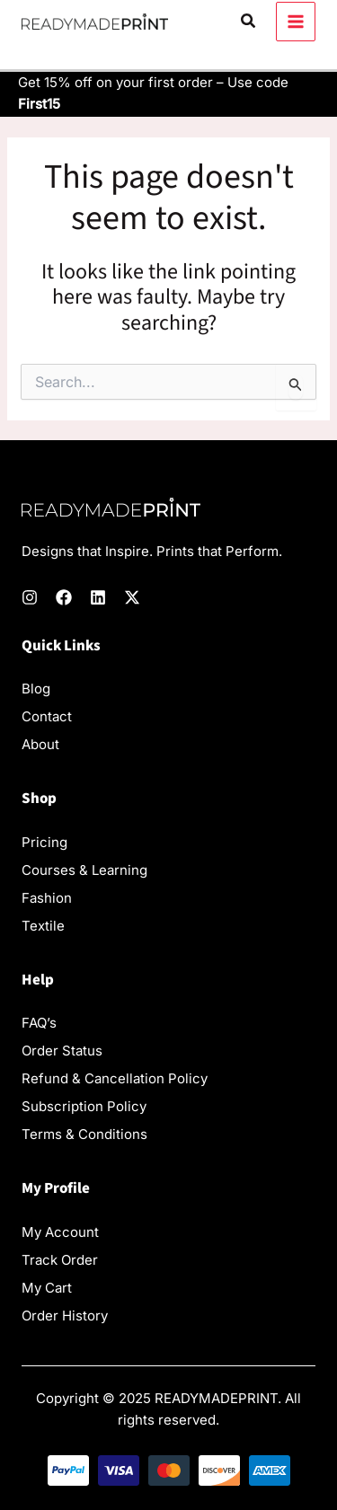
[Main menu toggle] (296, 22)
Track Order (60, 1259)
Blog (36, 688)
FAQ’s (39, 1022)
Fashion (47, 897)
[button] (249, 21)
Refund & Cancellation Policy (115, 1078)
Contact (47, 716)
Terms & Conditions (84, 1134)
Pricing (44, 842)
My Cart (47, 1287)
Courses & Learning (84, 870)
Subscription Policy (84, 1106)
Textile (43, 925)
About (40, 744)
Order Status (62, 1050)
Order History (65, 1315)
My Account (60, 1232)
